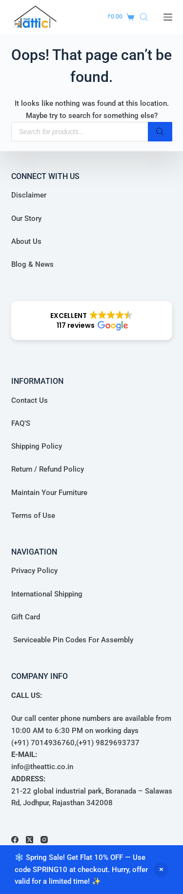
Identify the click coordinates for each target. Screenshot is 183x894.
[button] (91, 320)
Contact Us (29, 400)
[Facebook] (15, 839)
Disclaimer (28, 195)
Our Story (26, 218)
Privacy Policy (34, 570)
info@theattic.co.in (42, 766)
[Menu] (167, 17)
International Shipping (46, 594)
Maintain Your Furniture (49, 492)
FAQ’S (20, 423)
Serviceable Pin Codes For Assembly (72, 640)
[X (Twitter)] (29, 839)
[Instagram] (44, 839)
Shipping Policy (36, 446)
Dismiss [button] (161, 869)
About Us (26, 241)
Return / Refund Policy (47, 469)
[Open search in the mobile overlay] (144, 17)
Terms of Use (33, 515)
